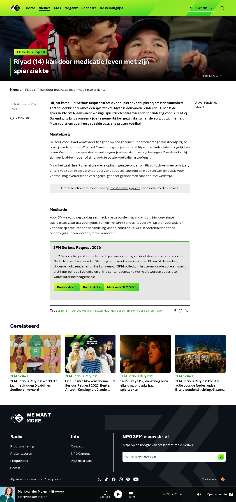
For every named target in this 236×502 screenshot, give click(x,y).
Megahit (71, 8)
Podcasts (88, 8)
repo (159, 310)
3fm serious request (79, 310)
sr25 (61, 310)
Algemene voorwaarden (26, 479)
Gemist (15, 468)
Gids (57, 8)
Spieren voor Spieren (140, 310)
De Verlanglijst (111, 8)
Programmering (22, 446)
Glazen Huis (101, 310)
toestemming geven (125, 188)
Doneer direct (67, 287)
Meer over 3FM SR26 (121, 287)
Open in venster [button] (220, 494)
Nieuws (44, 8)
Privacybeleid (52, 479)
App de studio (81, 461)
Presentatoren (21, 453)
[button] (105, 494)
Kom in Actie (92, 287)
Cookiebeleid (210, 479)
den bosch (118, 310)
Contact (77, 446)
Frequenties (19, 461)
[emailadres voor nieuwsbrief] (174, 457)
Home (30, 8)
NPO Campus (201, 8)
